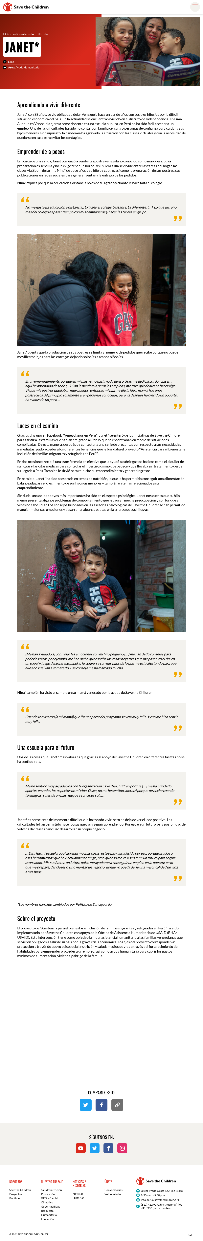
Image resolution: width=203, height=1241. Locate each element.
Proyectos (15, 1194)
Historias (43, 34)
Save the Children (20, 1190)
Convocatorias (113, 1190)
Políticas (14, 1198)
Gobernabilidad (50, 1206)
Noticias (78, 1193)
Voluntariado (112, 1194)
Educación (47, 1219)
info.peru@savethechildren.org (160, 1199)
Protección (48, 1194)
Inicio (6, 34)
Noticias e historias (23, 34)
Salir (191, 1235)
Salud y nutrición (51, 1190)
